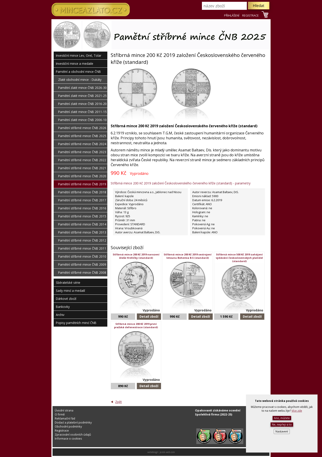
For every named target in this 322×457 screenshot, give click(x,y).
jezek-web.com (167, 452)
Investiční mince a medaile (74, 63)
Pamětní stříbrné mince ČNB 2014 (82, 224)
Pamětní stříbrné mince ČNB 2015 (82, 216)
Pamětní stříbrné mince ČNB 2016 (82, 208)
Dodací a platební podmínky (73, 422)
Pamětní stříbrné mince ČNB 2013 (82, 232)
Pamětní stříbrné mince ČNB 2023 (82, 152)
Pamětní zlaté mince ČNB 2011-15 (82, 112)
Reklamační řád (65, 418)
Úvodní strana (64, 410)
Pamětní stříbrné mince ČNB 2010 (82, 256)
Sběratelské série (68, 282)
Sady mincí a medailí (70, 290)
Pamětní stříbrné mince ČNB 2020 (82, 176)
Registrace (62, 430)
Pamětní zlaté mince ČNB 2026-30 (82, 88)
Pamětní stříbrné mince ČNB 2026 (82, 128)
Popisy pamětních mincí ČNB (76, 323)
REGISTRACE (250, 15)
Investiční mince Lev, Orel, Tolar (78, 55)
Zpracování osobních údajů (73, 434)
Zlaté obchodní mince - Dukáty (80, 79)
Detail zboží (149, 316)
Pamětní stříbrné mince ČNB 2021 (82, 168)
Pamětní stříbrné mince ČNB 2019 (82, 184)
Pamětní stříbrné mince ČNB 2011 (82, 248)
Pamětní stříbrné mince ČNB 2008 (82, 272)
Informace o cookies (68, 438)
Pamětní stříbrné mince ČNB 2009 (82, 264)
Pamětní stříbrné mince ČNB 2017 (82, 200)
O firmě (60, 414)
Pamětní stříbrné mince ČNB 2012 (82, 240)
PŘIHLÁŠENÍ (231, 15)
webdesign (152, 452)
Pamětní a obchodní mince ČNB (78, 71)
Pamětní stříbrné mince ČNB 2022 (82, 160)
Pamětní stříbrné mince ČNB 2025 (82, 136)
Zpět (118, 402)
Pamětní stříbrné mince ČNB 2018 (82, 192)
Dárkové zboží (66, 298)
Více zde (297, 411)
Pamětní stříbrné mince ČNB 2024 (82, 144)
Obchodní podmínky (68, 426)
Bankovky (63, 307)
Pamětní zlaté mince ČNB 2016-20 (82, 104)
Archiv (60, 315)
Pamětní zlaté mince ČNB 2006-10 (82, 120)
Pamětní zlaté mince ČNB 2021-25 (82, 96)
